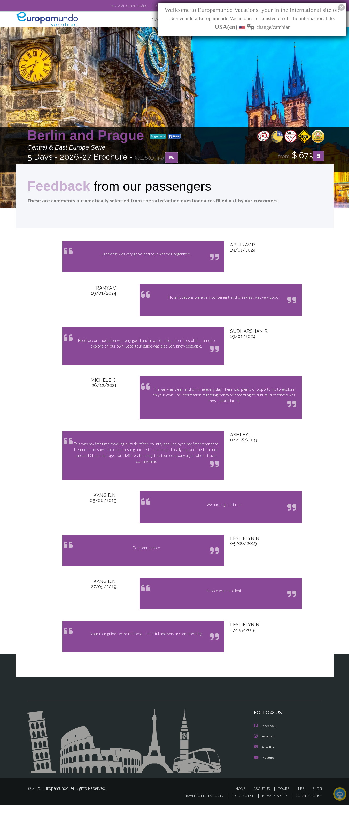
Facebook (265, 741)
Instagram (265, 751)
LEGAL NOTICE (239, 810)
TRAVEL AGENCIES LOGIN (198, 810)
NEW (150, 19)
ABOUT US (263, 803)
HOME (242, 803)
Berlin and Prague (87, 135)
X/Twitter (264, 761)
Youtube (264, 772)
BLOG (317, 803)
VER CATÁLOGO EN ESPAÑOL (117, 6)
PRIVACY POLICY (272, 810)
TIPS (301, 803)
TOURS (285, 803)
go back (158, 136)
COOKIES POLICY (307, 810)
